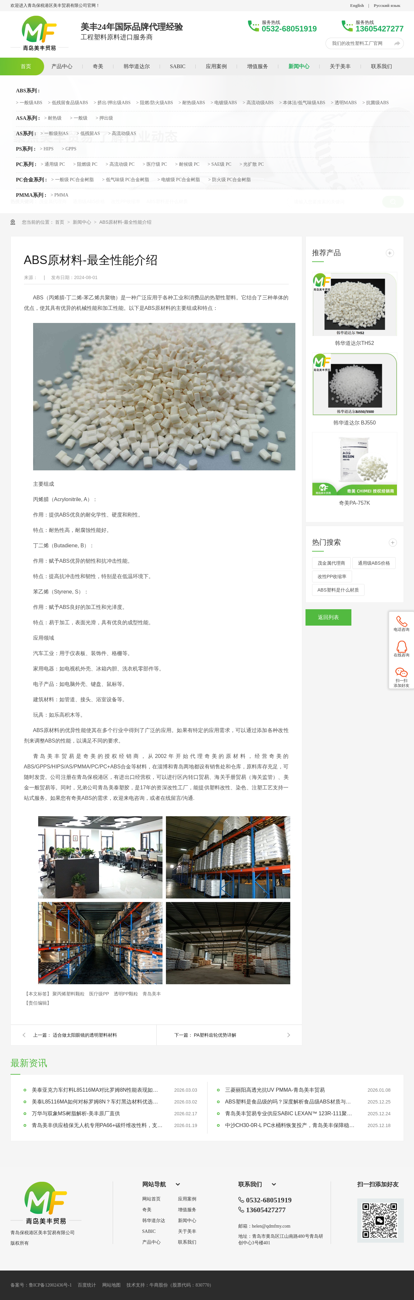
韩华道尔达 (153, 1220)
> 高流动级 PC (120, 164)
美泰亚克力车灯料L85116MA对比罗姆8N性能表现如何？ (97, 1090)
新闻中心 (82, 222)
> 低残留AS (88, 133)
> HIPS (47, 149)
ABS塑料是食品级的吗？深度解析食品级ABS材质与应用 (290, 1101)
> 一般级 (78, 118)
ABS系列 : (28, 90)
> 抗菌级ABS (375, 103)
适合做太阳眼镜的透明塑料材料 (85, 1035)
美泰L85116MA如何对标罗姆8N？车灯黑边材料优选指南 (97, 1101)
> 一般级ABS (29, 103)
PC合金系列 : (31, 179)
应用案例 (187, 1199)
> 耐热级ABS (192, 103)
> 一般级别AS (54, 133)
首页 (60, 222)
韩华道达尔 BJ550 (354, 422)
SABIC (149, 1231)
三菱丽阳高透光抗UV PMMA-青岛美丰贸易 (275, 1090)
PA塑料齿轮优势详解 (215, 1035)
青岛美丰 (152, 993)
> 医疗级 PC (155, 164)
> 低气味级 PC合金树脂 (125, 180)
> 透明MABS (344, 103)
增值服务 (187, 1210)
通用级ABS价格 (374, 563)
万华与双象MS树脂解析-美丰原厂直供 (76, 1113)
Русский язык (387, 5)
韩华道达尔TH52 (354, 343)
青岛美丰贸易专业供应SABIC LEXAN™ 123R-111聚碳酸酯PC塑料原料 (290, 1113)
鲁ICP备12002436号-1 (50, 1285)
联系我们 (187, 1242)
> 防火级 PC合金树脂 (229, 180)
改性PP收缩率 (332, 576)
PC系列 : (26, 164)
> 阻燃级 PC (85, 164)
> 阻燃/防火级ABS (154, 103)
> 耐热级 (53, 118)
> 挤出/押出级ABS (112, 103)
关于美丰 (187, 1231)
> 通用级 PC (53, 164)
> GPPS (69, 149)
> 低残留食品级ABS (68, 103)
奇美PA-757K (354, 503)
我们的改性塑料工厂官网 (357, 43)
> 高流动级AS (122, 133)
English (357, 5)
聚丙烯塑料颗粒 (69, 993)
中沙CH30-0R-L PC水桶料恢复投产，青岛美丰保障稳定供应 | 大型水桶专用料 (290, 1125)
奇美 (146, 1210)
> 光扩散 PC (252, 164)
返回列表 (328, 617)
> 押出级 (104, 118)
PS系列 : (26, 149)
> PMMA (59, 195)
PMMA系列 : (31, 195)
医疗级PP (99, 993)
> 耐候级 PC (187, 164)
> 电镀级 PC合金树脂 (178, 180)
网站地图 (111, 1285)
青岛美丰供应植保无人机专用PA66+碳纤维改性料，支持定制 (97, 1125)
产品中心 (151, 1242)
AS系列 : (26, 133)
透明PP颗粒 (127, 993)
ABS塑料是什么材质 (338, 590)
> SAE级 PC (219, 164)
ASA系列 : (28, 118)
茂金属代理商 (331, 563)
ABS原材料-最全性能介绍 (125, 222)
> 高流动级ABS (258, 103)
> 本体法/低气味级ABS (302, 103)
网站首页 (151, 1199)
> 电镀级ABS (223, 103)
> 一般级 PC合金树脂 (72, 180)
